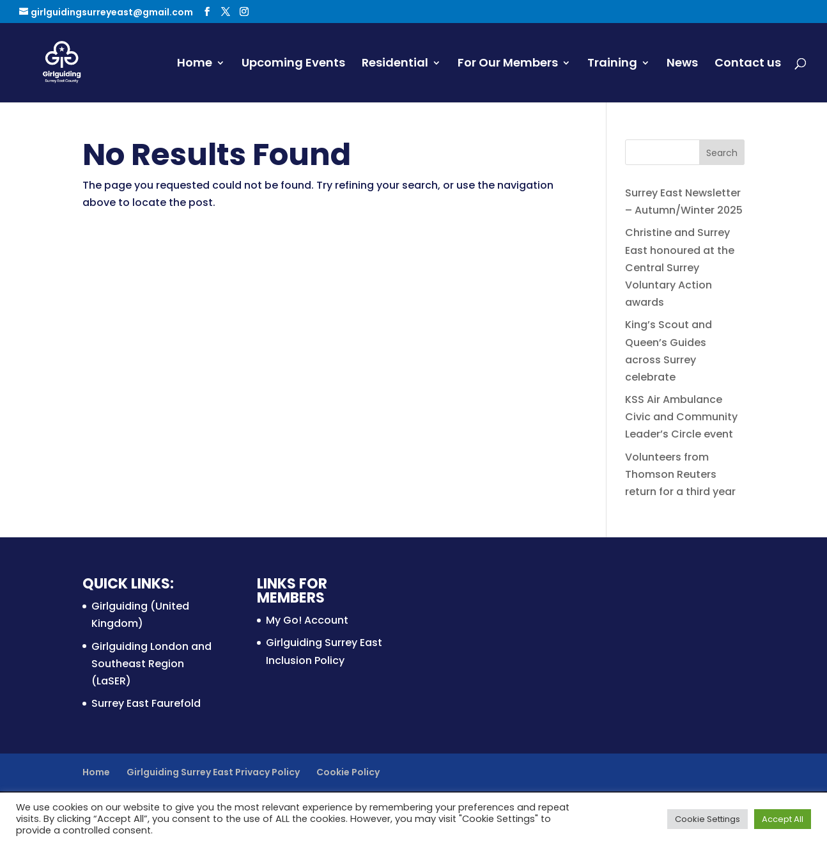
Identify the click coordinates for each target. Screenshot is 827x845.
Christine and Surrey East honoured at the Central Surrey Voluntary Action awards (679, 267)
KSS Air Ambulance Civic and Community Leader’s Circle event (681, 416)
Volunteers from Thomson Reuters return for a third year (680, 474)
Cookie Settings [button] (707, 819)
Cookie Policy (348, 772)
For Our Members (508, 64)
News (682, 64)
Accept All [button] (782, 819)
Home (194, 64)
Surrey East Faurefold (146, 703)
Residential (395, 64)
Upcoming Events (293, 64)
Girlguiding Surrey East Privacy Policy (213, 772)
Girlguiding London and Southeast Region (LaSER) (151, 663)
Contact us (748, 64)
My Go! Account (307, 620)
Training (612, 64)
